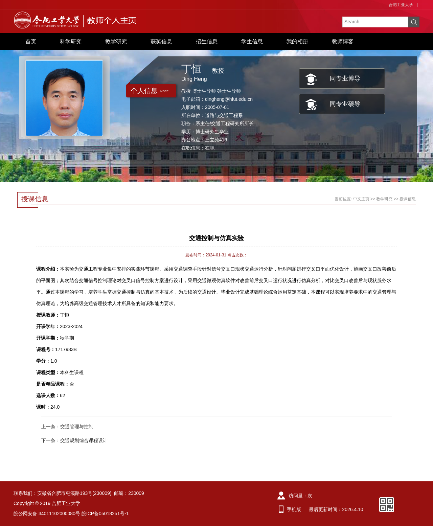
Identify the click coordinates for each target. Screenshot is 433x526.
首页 (30, 41)
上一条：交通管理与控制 (67, 426)
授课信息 (408, 199)
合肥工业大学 (401, 4)
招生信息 (207, 41)
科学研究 (71, 41)
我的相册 (297, 41)
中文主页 (361, 199)
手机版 (294, 509)
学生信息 (252, 41)
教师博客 (343, 41)
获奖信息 (161, 41)
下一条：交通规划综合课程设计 (74, 440)
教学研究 (116, 41)
